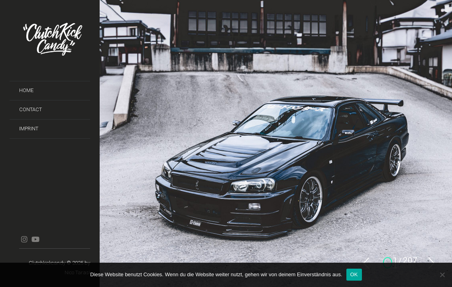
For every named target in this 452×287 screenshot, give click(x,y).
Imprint (28, 129)
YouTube (35, 239)
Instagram (24, 239)
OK (354, 274)
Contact (30, 109)
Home (26, 90)
